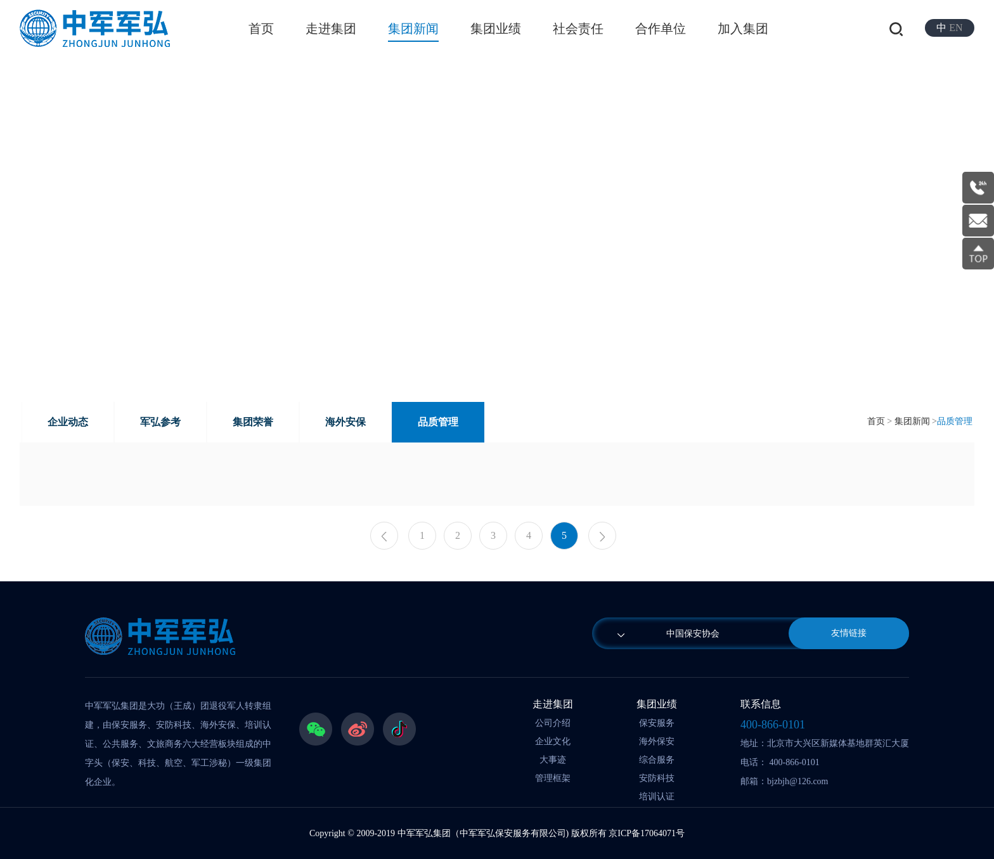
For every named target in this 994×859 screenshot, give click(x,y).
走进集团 (331, 29)
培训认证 (656, 796)
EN (955, 27)
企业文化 (553, 741)
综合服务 (656, 760)
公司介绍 (553, 723)
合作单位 (660, 29)
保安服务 (656, 723)
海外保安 (656, 741)
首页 (261, 29)
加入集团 (743, 29)
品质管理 (438, 422)
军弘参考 (160, 422)
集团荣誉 (253, 422)
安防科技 (656, 778)
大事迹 (552, 760)
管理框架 (553, 778)
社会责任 (578, 29)
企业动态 (68, 422)
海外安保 (345, 422)
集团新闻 (413, 29)
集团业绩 (495, 29)
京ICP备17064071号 (647, 833)
